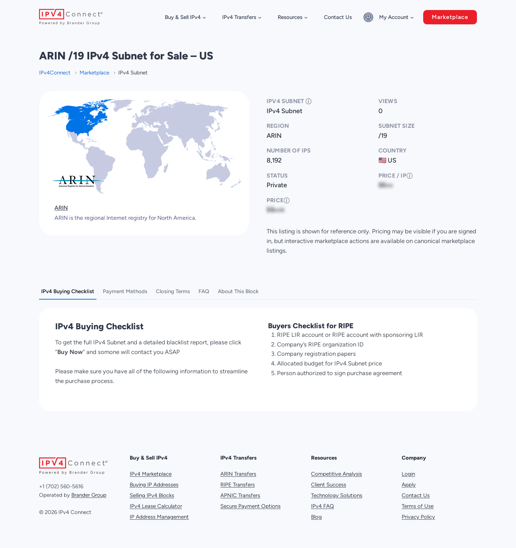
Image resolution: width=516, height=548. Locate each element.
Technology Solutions (336, 492)
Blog (316, 513)
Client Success (328, 481)
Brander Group (88, 492)
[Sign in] (369, 17)
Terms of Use (418, 503)
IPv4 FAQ (322, 503)
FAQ (204, 291)
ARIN (61, 207)
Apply (409, 481)
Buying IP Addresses (154, 481)
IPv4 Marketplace (151, 470)
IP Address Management (159, 513)
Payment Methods (125, 291)
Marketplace (450, 17)
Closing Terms (173, 291)
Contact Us (338, 17)
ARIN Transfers (238, 470)
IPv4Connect (55, 72)
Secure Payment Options (250, 503)
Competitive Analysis (336, 470)
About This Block (238, 291)
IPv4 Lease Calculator (156, 503)
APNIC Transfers (240, 492)
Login (408, 470)
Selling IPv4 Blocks (152, 492)
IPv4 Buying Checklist (67, 291)
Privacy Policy (418, 513)
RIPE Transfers (237, 481)
